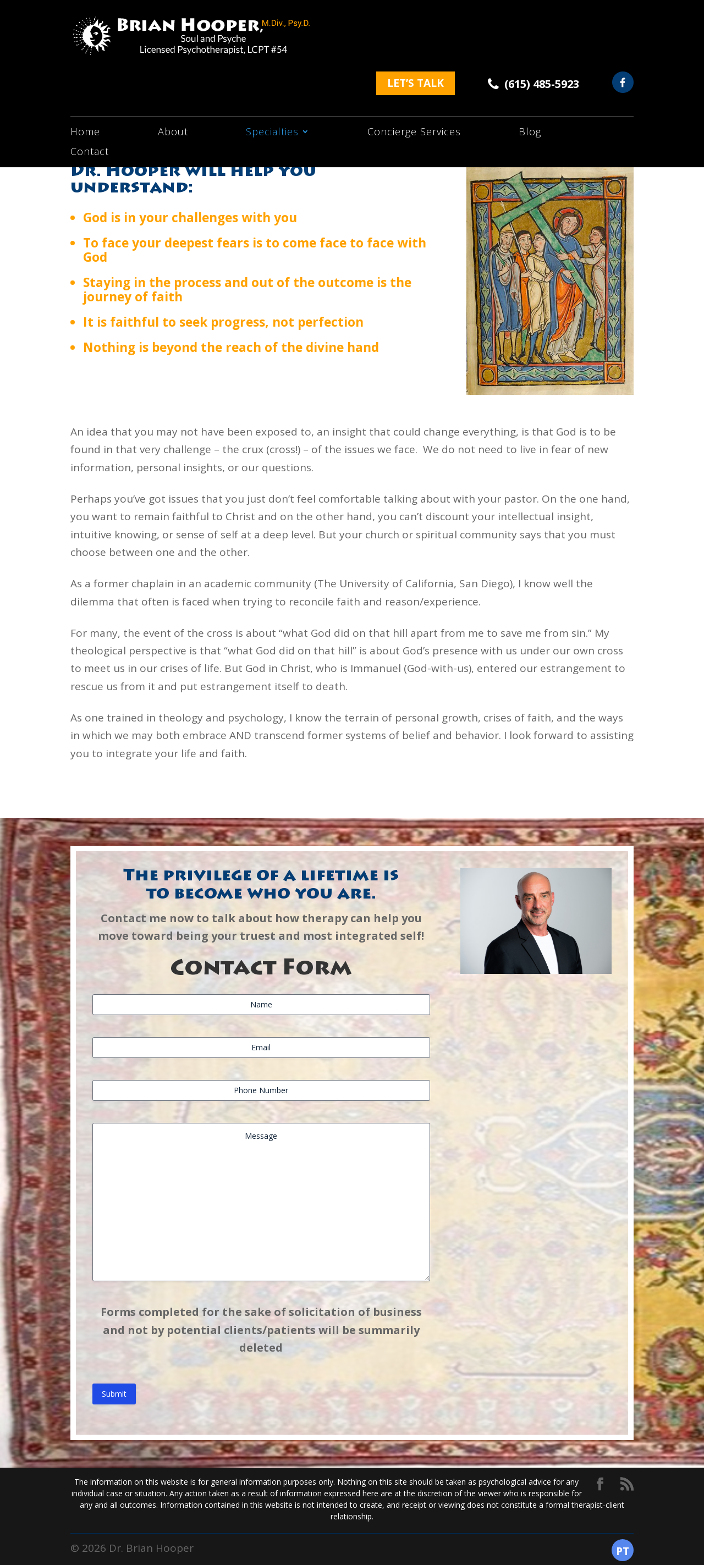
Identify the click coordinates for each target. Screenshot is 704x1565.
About (173, 80)
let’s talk (415, 22)
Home (85, 80)
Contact (89, 100)
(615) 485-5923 (541, 23)
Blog (530, 80)
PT (622, 1551)
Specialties (272, 80)
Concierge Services (414, 80)
